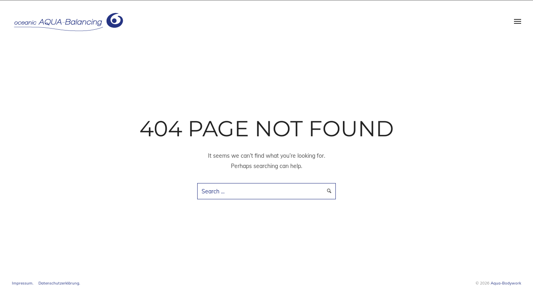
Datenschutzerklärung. (59, 283)
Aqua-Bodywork (506, 283)
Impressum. (22, 283)
